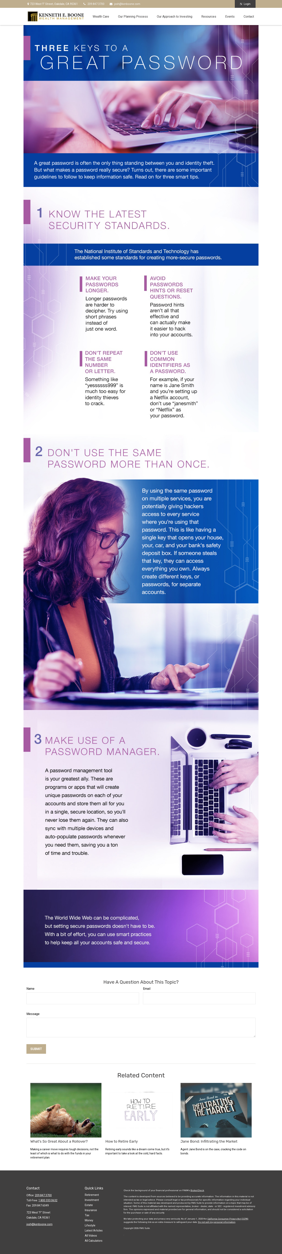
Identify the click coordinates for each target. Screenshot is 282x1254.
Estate (89, 1205)
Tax (87, 1215)
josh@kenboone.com (124, 3)
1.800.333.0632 (47, 1200)
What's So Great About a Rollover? (59, 1141)
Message (33, 1014)
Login (245, 4)
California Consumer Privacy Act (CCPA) (227, 1219)
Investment (92, 1200)
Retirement (92, 1194)
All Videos (91, 1235)
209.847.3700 (93, 3)
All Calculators (93, 1240)
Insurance (91, 1210)
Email (146, 989)
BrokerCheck (197, 1190)
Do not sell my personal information (216, 1222)
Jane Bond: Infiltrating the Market (209, 1141)
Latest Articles (94, 1230)
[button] (101, 16)
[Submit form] (36, 1049)
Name (30, 989)
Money (89, 1220)
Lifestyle (90, 1225)
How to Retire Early (121, 1141)
